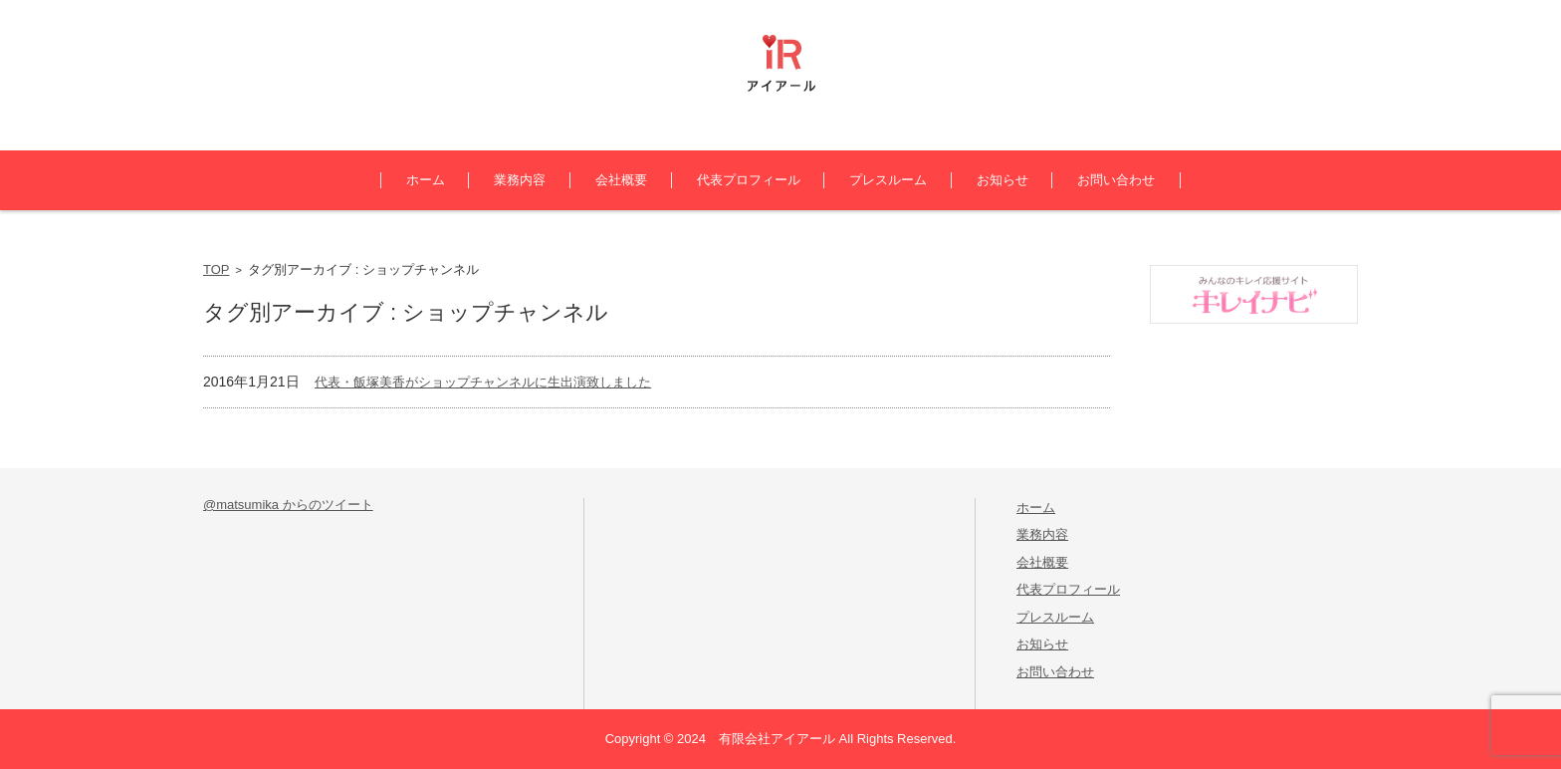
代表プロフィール (748, 179)
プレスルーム (888, 179)
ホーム (425, 179)
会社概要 (621, 179)
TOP (216, 269)
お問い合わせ (1116, 179)
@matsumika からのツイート (288, 504)
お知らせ (1002, 179)
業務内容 (520, 179)
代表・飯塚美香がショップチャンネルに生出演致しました (483, 382)
